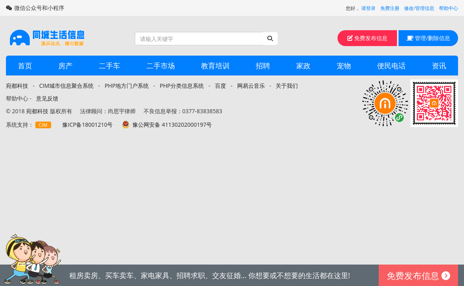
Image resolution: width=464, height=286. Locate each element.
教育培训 (215, 65)
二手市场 (160, 65)
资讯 (439, 65)
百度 (220, 85)
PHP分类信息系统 (182, 85)
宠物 (344, 65)
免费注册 (389, 8)
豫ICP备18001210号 (87, 124)
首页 (25, 65)
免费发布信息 (367, 38)
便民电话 (391, 65)
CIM (43, 125)
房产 (65, 65)
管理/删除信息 (428, 38)
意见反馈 (47, 98)
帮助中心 (448, 8)
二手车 (109, 65)
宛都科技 (17, 85)
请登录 (368, 8)
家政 (303, 65)
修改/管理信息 (419, 8)
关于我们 (287, 85)
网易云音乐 (251, 85)
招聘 (263, 65)
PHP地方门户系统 (127, 85)
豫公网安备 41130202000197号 (172, 124)
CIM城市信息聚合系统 (66, 85)
